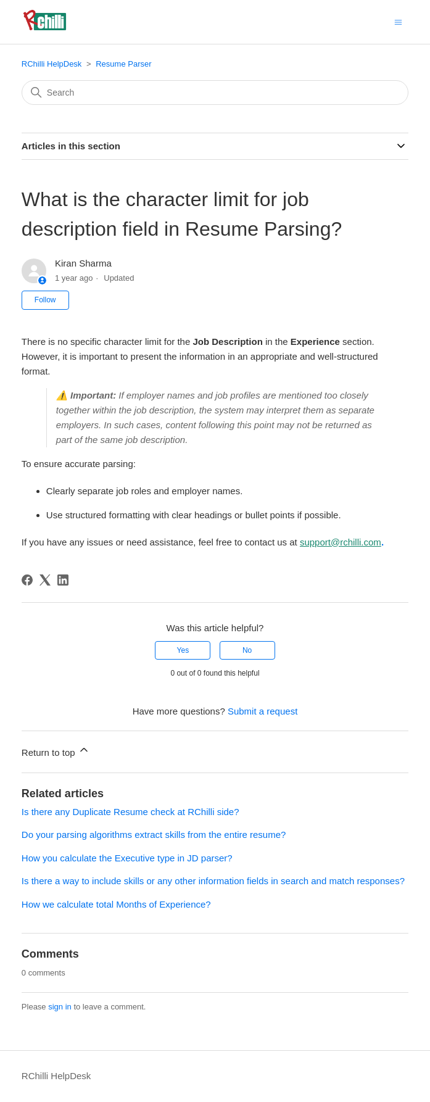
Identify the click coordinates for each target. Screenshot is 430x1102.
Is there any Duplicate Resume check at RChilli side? (130, 811)
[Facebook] (27, 580)
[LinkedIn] (62, 580)
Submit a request (262, 711)
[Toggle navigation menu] (398, 21)
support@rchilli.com (340, 542)
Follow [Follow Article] (45, 300)
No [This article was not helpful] (247, 650)
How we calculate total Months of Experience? (116, 904)
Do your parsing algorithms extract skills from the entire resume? (154, 834)
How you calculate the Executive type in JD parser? (127, 858)
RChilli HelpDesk (52, 63)
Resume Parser (123, 63)
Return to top (56, 751)
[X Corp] (45, 580)
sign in (60, 1006)
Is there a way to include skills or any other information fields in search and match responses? (213, 881)
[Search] (215, 92)
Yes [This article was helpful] (183, 650)
